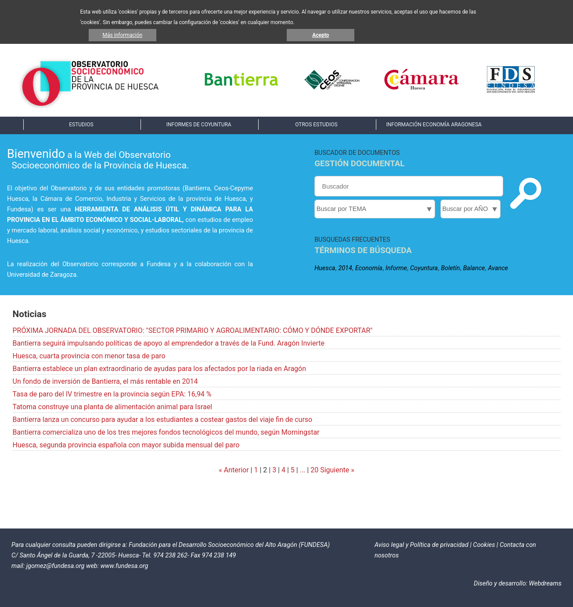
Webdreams (545, 583)
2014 (345, 268)
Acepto (320, 35)
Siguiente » (336, 470)
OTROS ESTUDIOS (316, 124)
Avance (498, 268)
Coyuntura (424, 268)
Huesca (324, 268)
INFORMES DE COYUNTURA (198, 124)
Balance (474, 268)
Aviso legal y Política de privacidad (421, 545)
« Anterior (234, 470)
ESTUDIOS (81, 124)
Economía (368, 268)
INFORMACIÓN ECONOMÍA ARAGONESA (433, 124)
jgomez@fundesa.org (55, 566)
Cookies (484, 545)
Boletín (450, 268)
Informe (396, 268)
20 (314, 470)
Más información (123, 35)
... (303, 470)
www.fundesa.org (124, 566)
